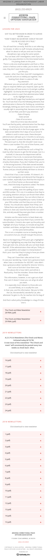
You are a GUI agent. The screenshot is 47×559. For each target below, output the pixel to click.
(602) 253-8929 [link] (23, 9)
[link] (23, 17)
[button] (6, 18)
